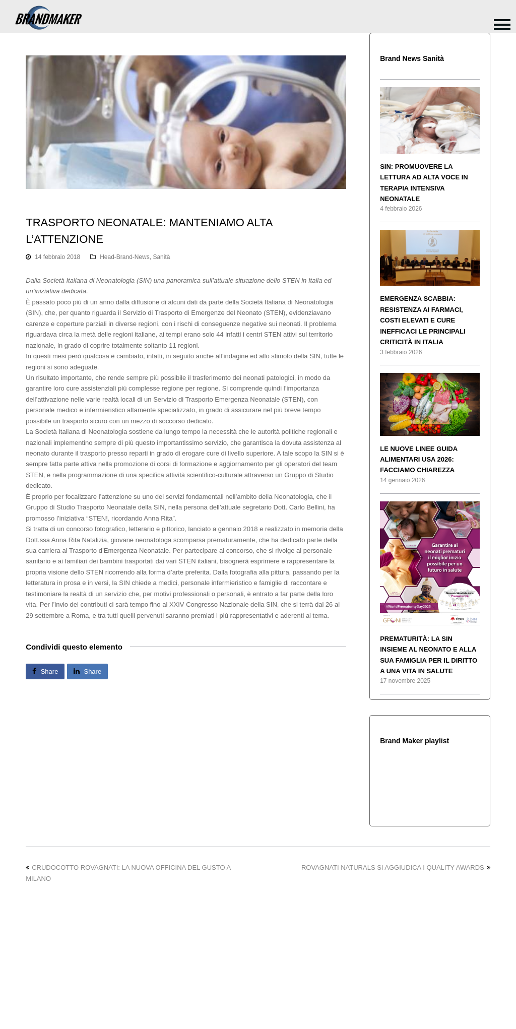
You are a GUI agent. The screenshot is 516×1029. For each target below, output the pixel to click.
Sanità (161, 257)
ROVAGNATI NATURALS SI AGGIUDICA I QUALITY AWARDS (395, 867)
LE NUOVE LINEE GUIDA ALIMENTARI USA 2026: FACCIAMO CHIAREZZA (418, 459)
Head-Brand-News (125, 257)
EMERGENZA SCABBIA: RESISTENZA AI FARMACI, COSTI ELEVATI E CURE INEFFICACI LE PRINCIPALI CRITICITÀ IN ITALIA (422, 320)
